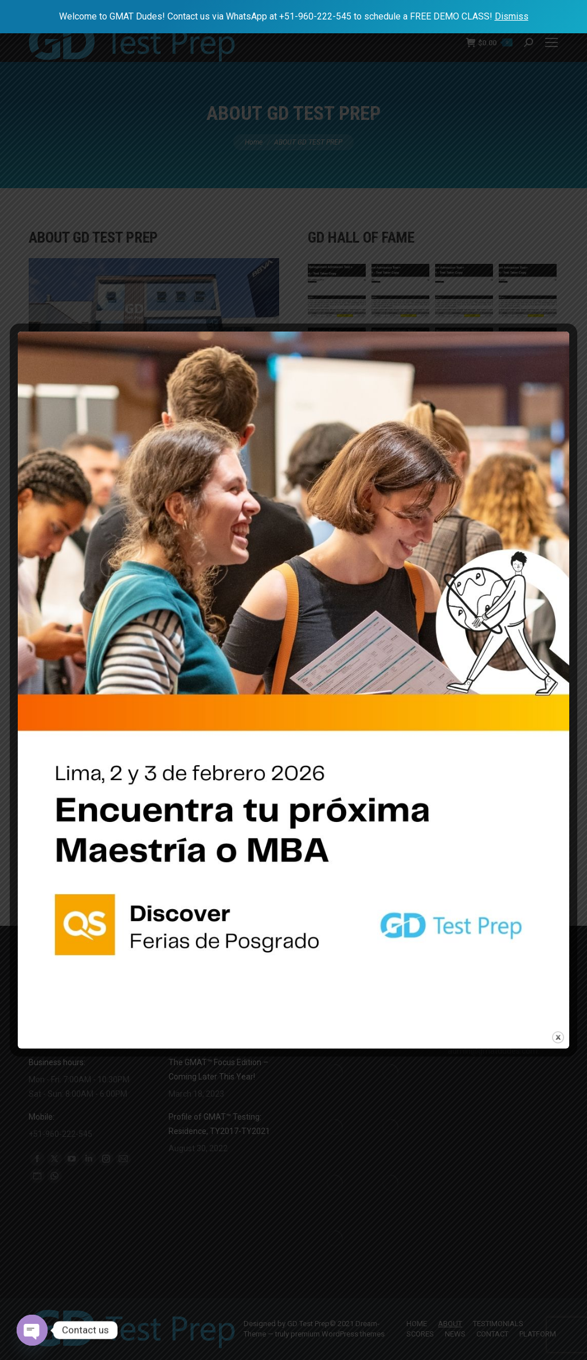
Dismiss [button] (512, 16)
